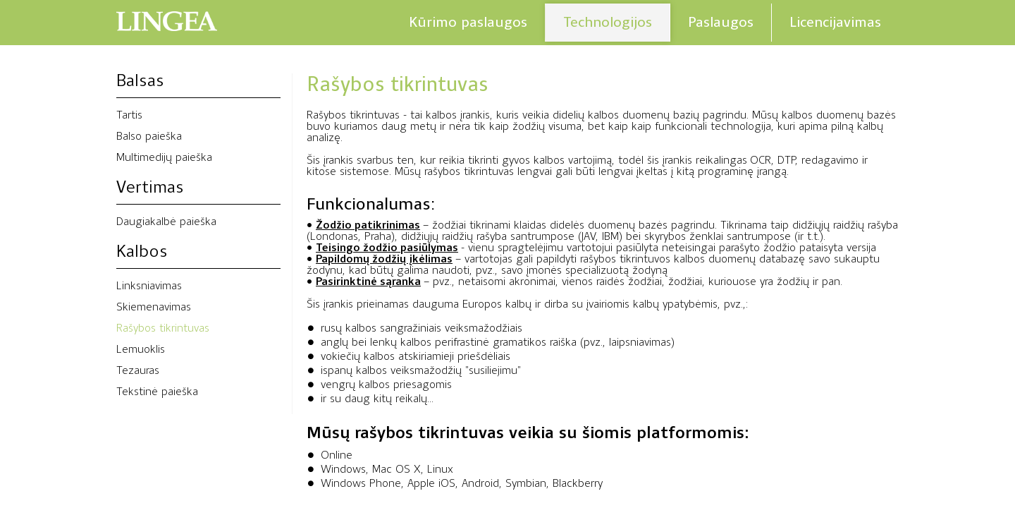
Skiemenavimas (153, 307)
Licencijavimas (835, 22)
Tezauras (137, 371)
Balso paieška (149, 137)
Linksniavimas (149, 286)
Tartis (129, 115)
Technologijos (607, 22)
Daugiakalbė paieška (166, 222)
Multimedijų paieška (164, 158)
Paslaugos (720, 22)
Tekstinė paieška (157, 392)
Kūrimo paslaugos (468, 22)
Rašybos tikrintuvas (162, 328)
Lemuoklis (140, 350)
